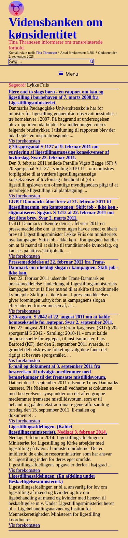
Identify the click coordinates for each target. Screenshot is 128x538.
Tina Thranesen (46, 53)
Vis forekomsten (24, 141)
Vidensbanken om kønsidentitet (56, 28)
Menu (68, 74)
